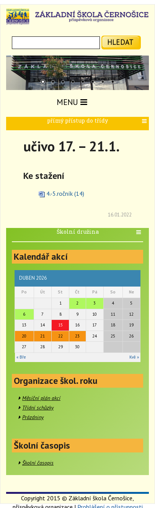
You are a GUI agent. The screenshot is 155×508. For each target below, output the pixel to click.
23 (77, 336)
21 (42, 336)
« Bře (21, 357)
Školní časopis (38, 462)
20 (24, 336)
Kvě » (134, 357)
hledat (120, 42)
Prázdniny (33, 417)
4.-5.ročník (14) (65, 193)
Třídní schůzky (38, 407)
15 (60, 325)
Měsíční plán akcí (41, 398)
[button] (145, 121)
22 (60, 336)
